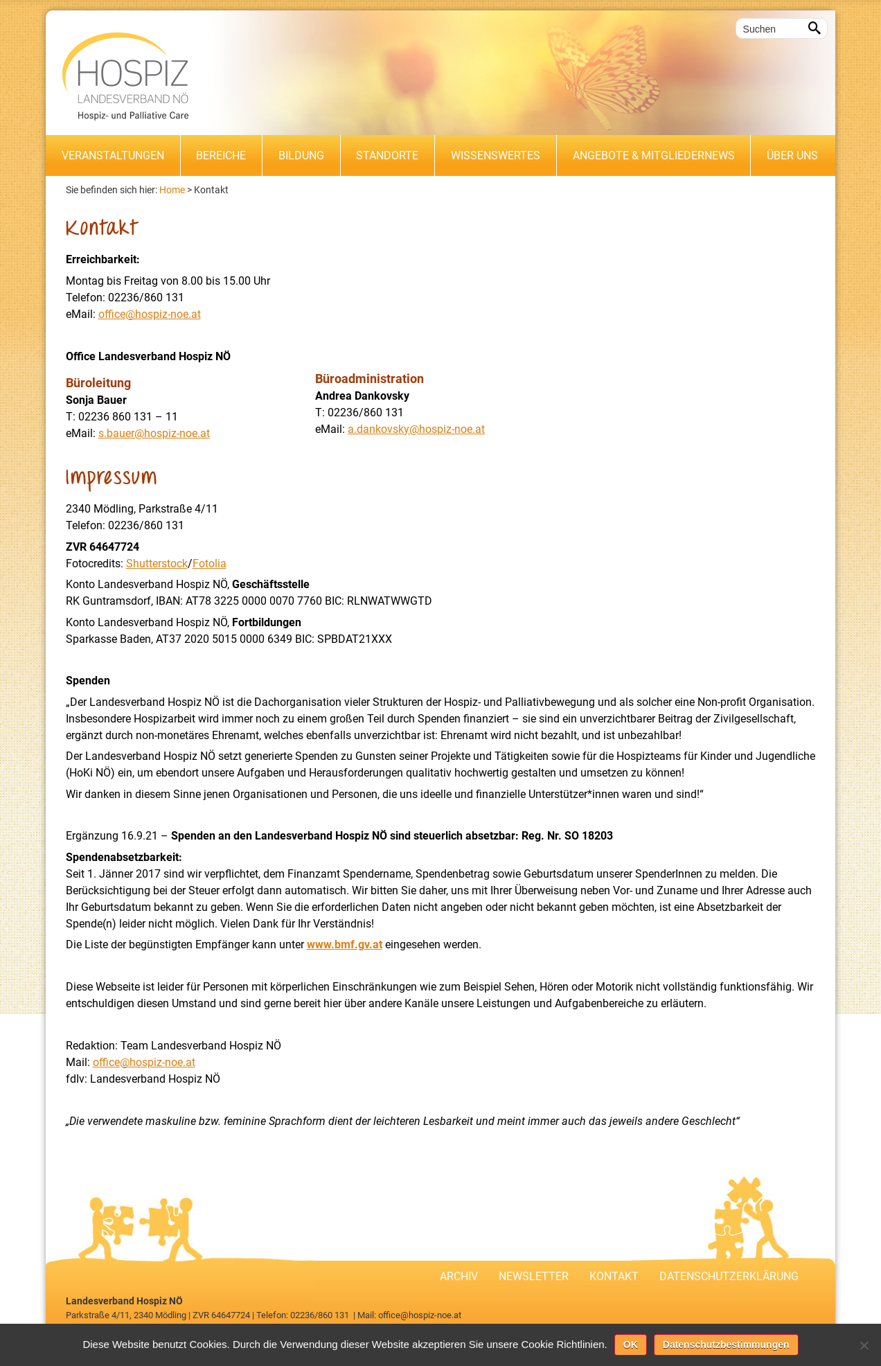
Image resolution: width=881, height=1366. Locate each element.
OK (630, 1344)
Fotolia (209, 563)
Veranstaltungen (113, 155)
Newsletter (534, 1276)
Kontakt (211, 189)
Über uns (792, 155)
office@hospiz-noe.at (149, 314)
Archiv (459, 1276)
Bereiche (221, 155)
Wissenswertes (495, 155)
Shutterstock (157, 563)
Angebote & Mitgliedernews (654, 155)
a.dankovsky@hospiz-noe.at (416, 429)
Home (172, 189)
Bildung (301, 155)
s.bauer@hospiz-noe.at (154, 433)
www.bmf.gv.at (344, 944)
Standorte (387, 155)
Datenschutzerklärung (729, 1276)
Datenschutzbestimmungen (726, 1344)
